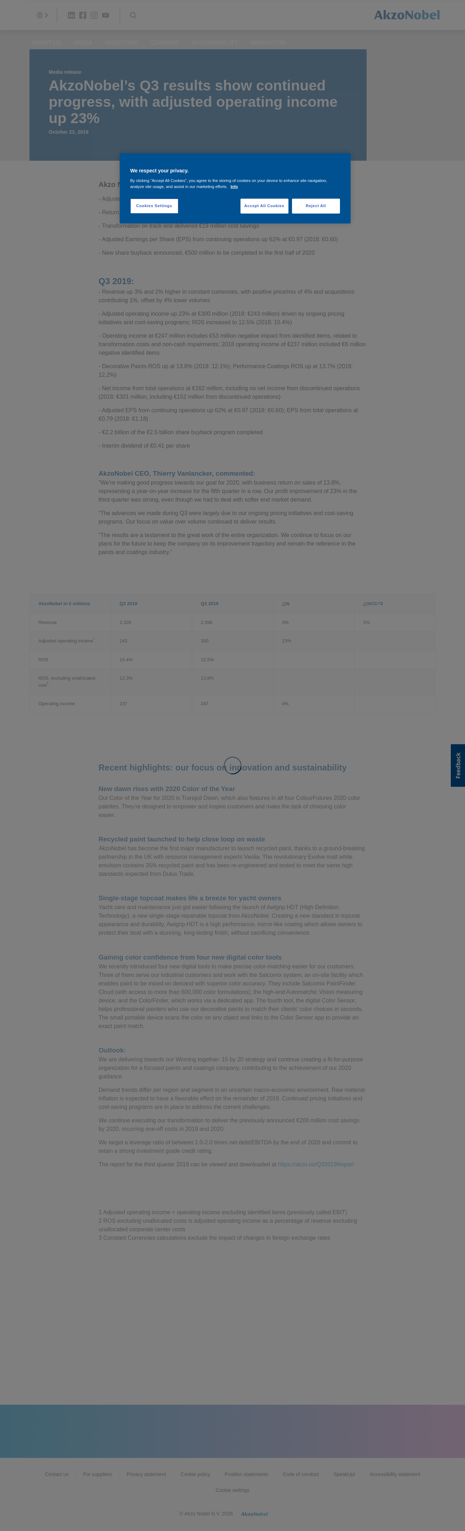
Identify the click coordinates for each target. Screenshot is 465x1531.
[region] (235, 188)
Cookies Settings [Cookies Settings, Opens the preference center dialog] (154, 206)
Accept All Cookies (264, 206)
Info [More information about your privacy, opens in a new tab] (234, 186)
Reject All (316, 206)
